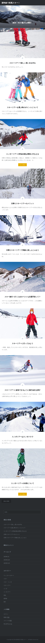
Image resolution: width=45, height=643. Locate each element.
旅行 (5, 601)
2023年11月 (7, 563)
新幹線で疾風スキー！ (11, 2)
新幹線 (5, 598)
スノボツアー (7, 592)
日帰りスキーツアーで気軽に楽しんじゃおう (15, 537)
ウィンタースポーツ (9, 575)
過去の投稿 (6, 501)
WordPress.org (8, 624)
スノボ (5, 588)
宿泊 (5, 595)
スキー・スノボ (8, 582)
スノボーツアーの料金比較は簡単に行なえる (15, 531)
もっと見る (22, 164)
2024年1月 (6, 556)
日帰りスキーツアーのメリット (12, 534)
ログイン (6, 614)
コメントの (8, 620)
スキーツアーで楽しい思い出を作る (13, 524)
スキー (5, 578)
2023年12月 (7, 560)
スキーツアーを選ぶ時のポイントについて (14, 527)
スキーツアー (7, 585)
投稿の (6, 617)
